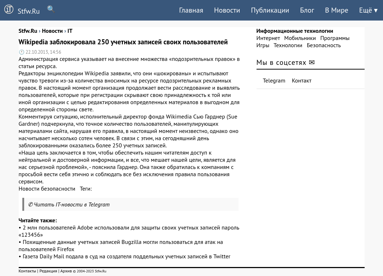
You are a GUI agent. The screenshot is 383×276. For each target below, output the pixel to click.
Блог (307, 10)
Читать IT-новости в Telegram (72, 204)
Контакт (301, 80)
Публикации (270, 10)
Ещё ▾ (368, 10)
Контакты (27, 270)
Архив (66, 270)
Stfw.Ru (20, 10)
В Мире (336, 10)
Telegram (274, 80)
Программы (334, 37)
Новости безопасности (47, 188)
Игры (263, 45)
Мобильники (300, 37)
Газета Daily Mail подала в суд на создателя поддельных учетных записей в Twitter (126, 256)
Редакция (48, 270)
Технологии (287, 45)
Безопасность (324, 45)
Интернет (268, 37)
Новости (227, 10)
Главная (191, 10)
